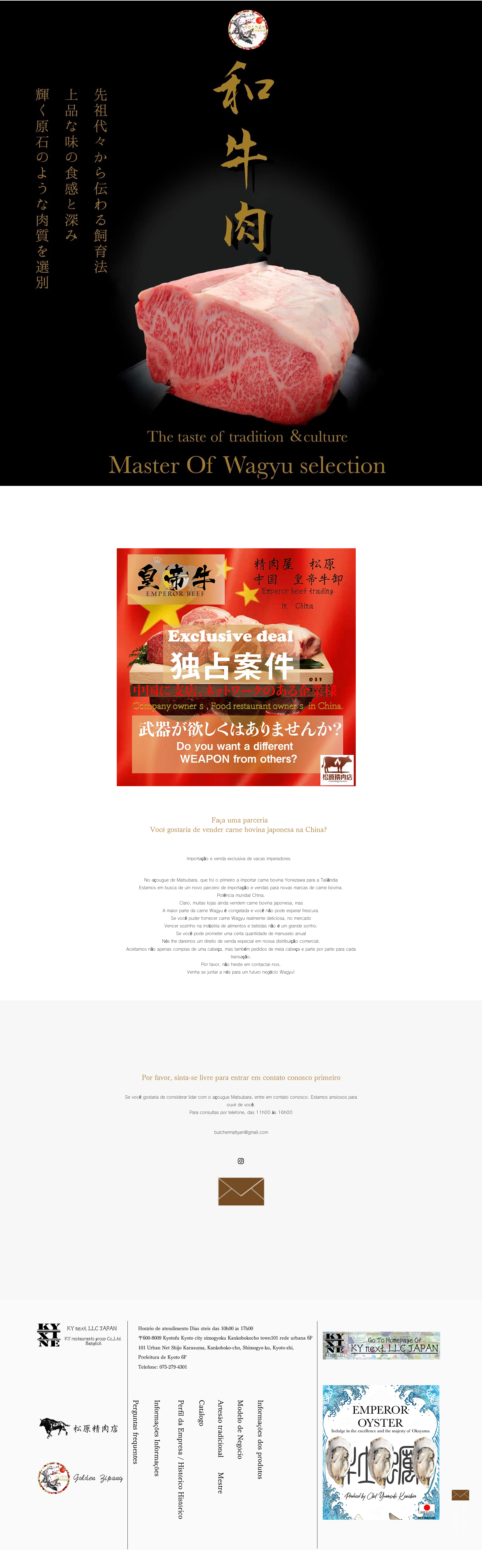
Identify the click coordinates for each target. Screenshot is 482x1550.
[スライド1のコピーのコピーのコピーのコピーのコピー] (244, 478)
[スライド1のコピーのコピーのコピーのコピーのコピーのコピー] (252, 478)
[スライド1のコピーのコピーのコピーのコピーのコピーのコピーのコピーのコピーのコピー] (277, 478)
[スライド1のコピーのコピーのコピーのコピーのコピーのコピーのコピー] (260, 478)
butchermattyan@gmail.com (241, 1132)
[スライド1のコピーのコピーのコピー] (227, 478)
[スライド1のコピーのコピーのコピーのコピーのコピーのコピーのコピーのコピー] (268, 478)
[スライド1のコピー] (218, 478)
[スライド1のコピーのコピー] (235, 478)
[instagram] (241, 1161)
